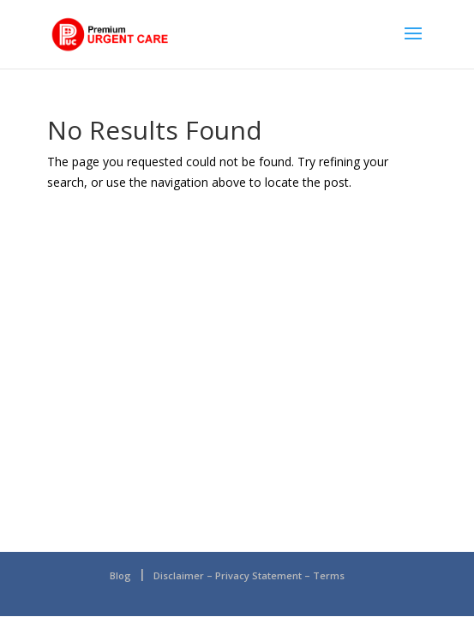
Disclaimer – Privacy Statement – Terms (249, 575)
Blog (120, 575)
